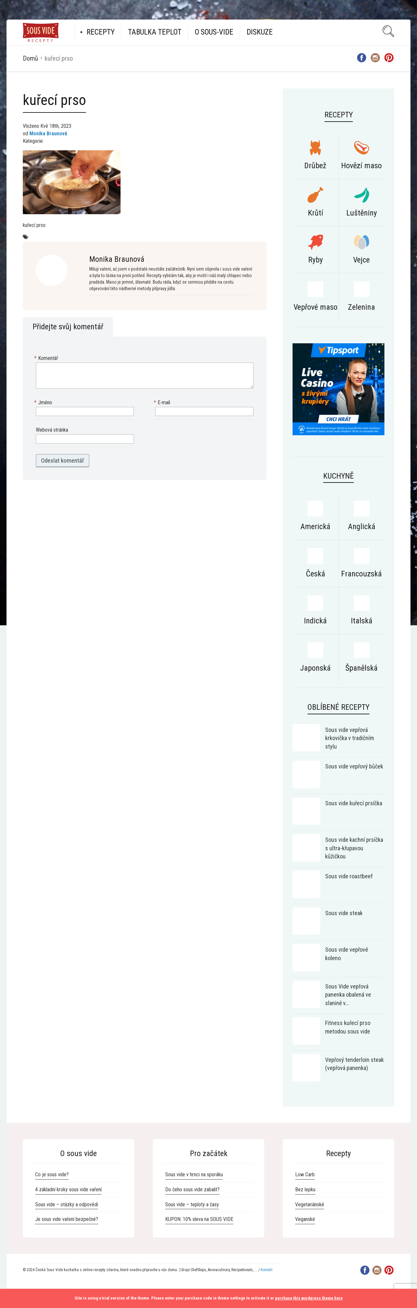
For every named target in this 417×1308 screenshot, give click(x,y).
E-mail (162, 403)
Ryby (315, 259)
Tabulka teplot (154, 32)
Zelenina (361, 307)
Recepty (101, 32)
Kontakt (266, 1270)
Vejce (361, 259)
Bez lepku (305, 1189)
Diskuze (260, 32)
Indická (315, 620)
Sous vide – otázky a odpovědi (66, 1204)
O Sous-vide (214, 32)
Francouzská (361, 573)
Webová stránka (52, 430)
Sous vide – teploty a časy (192, 1204)
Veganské (305, 1219)
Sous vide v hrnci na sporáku (194, 1174)
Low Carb (305, 1174)
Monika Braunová (48, 133)
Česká (315, 573)
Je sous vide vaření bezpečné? (66, 1219)
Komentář (47, 358)
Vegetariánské (309, 1204)
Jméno (44, 403)
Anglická (361, 526)
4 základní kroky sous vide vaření (68, 1189)
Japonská (315, 668)
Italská (361, 620)
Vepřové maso (316, 307)
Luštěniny (361, 212)
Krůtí (315, 212)
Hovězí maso (361, 165)
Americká (315, 526)
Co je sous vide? (52, 1174)
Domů (30, 58)
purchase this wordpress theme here (309, 1298)
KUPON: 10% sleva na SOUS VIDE (199, 1219)
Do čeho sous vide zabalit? (192, 1189)
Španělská (361, 668)
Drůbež (315, 165)
